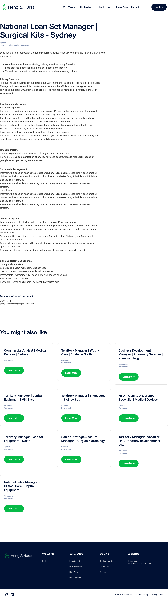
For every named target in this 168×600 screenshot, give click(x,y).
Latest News (122, 7)
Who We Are (70, 7)
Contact (135, 7)
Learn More (14, 370)
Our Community (106, 7)
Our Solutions (88, 7)
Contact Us (133, 553)
